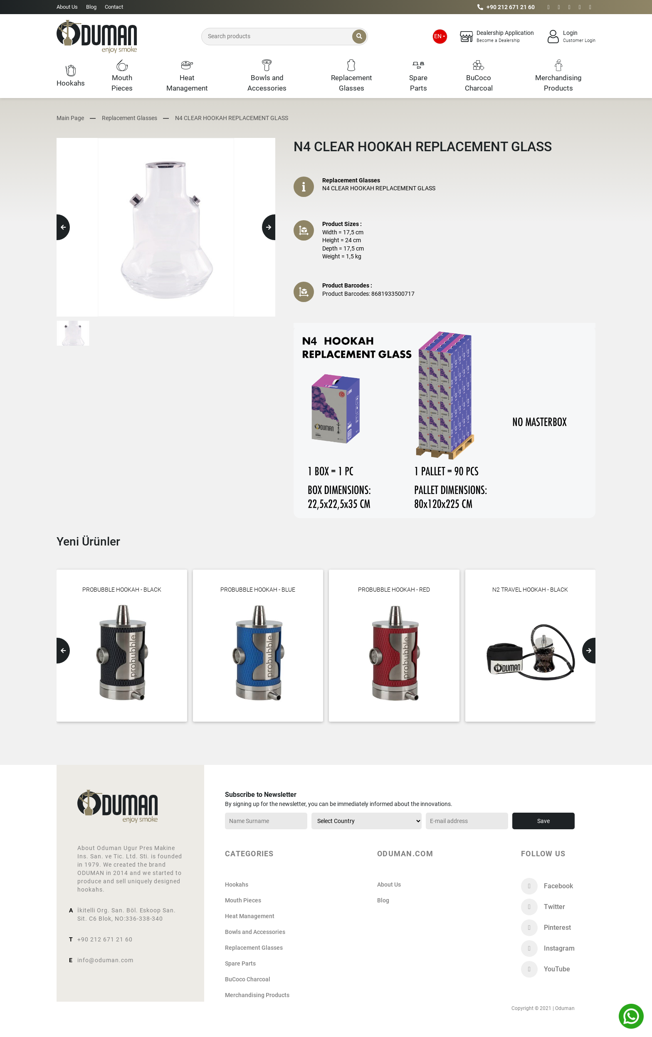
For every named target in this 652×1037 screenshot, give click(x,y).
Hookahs (236, 884)
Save (543, 821)
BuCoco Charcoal (247, 979)
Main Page (70, 118)
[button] (63, 227)
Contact (114, 7)
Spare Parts (240, 963)
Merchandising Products (257, 995)
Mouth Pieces (243, 900)
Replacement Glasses (129, 118)
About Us (67, 7)
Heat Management (249, 916)
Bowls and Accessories (255, 932)
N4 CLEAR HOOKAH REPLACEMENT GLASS (231, 118)
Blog (91, 7)
